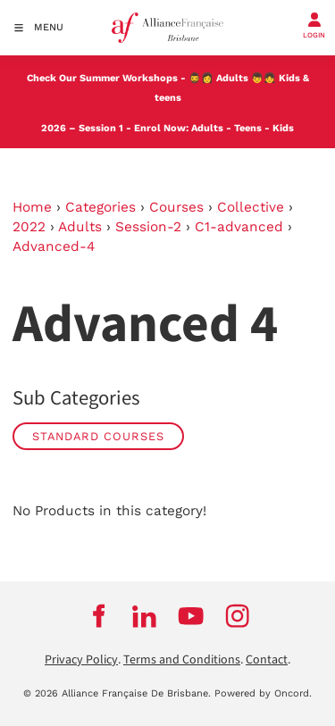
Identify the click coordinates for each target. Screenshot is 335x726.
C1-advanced (239, 227)
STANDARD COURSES (98, 436)
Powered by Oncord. (263, 693)
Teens (248, 128)
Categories (100, 207)
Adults (232, 78)
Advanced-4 (54, 246)
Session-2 (148, 227)
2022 (29, 227)
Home (32, 207)
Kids (283, 128)
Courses (176, 207)
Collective (250, 207)
